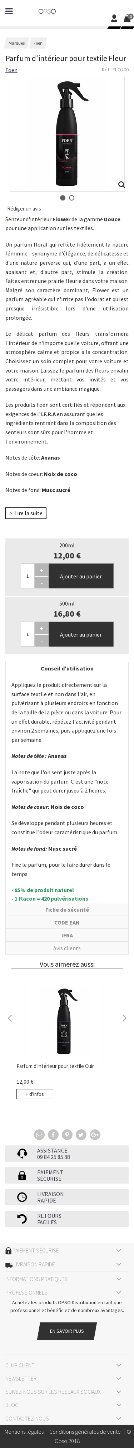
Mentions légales (24, 1431)
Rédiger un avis (24, 208)
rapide (46, 1200)
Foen (11, 70)
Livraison (50, 1194)
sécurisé (49, 1178)
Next (124, 1017)
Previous (10, 1017)
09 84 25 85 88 (53, 1156)
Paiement (50, 1172)
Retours (49, 1215)
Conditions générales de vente (85, 1431)
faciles (47, 1222)
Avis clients (67, 948)
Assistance (52, 1150)
